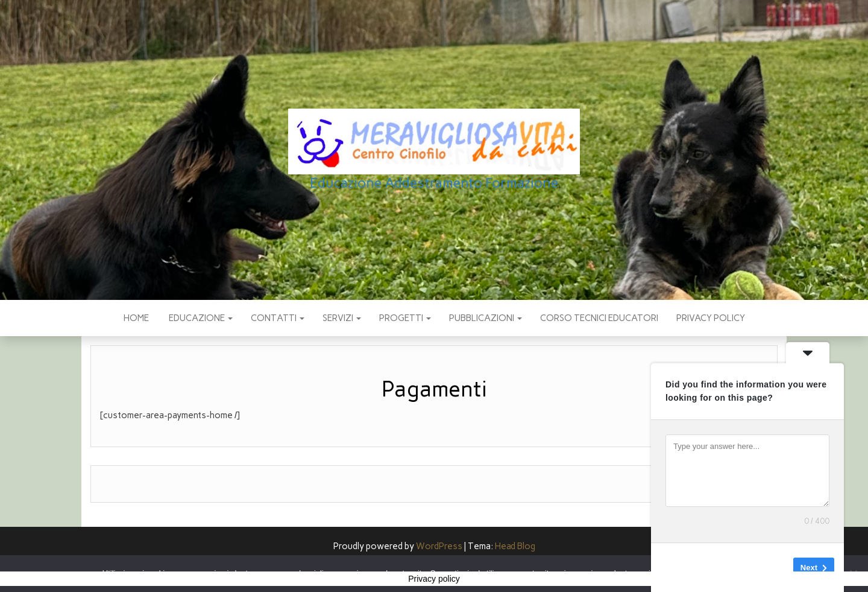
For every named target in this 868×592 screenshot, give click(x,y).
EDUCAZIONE (200, 318)
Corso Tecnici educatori (599, 318)
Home (136, 318)
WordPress (439, 546)
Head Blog (515, 546)
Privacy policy (710, 318)
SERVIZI (341, 318)
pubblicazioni (485, 318)
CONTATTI (277, 318)
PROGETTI (405, 318)
